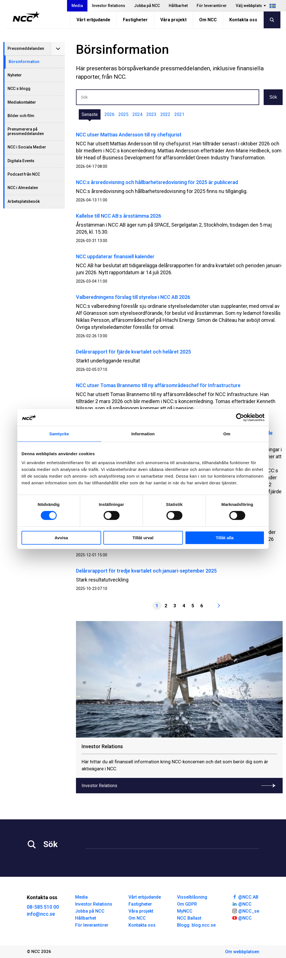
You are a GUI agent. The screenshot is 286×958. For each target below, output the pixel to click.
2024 (137, 114)
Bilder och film (21, 115)
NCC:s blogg (19, 88)
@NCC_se (245, 911)
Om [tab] (226, 433)
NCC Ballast (189, 918)
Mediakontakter (22, 102)
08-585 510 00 (43, 907)
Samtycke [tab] (59, 433)
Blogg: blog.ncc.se (196, 925)
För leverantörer (212, 5)
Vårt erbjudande (93, 19)
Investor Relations (108, 5)
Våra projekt (173, 19)
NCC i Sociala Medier (27, 147)
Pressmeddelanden (26, 48)
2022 (165, 114)
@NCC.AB (245, 897)
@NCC (242, 904)
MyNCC (184, 911)
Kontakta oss (243, 19)
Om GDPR (187, 904)
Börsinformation (24, 61)
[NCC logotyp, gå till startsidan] (26, 16)
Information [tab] (143, 433)
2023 (151, 114)
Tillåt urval (143, 537)
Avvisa (61, 537)
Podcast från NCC (24, 174)
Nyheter (15, 75)
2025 (123, 114)
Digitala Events (21, 161)
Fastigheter (135, 19)
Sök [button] (273, 97)
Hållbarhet (178, 5)
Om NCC (208, 19)
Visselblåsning (192, 897)
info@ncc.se (41, 914)
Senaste (90, 114)
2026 (109, 114)
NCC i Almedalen (23, 187)
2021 (179, 114)
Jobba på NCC (147, 5)
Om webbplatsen (242, 951)
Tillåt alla (225, 537)
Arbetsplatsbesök (24, 201)
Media (77, 5)
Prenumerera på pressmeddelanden (26, 131)
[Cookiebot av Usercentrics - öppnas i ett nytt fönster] (240, 417)
